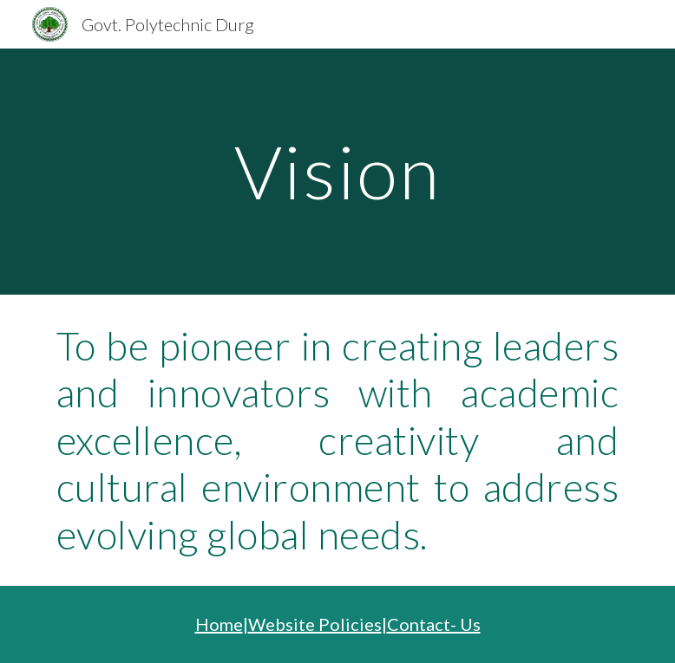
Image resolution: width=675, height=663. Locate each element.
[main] (337, 171)
